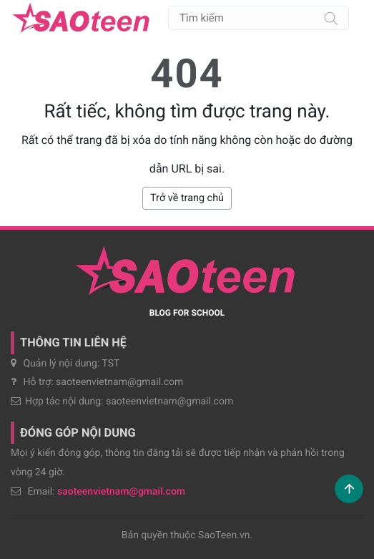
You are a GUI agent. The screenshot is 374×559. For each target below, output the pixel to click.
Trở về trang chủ (187, 198)
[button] (349, 489)
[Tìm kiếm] (331, 17)
